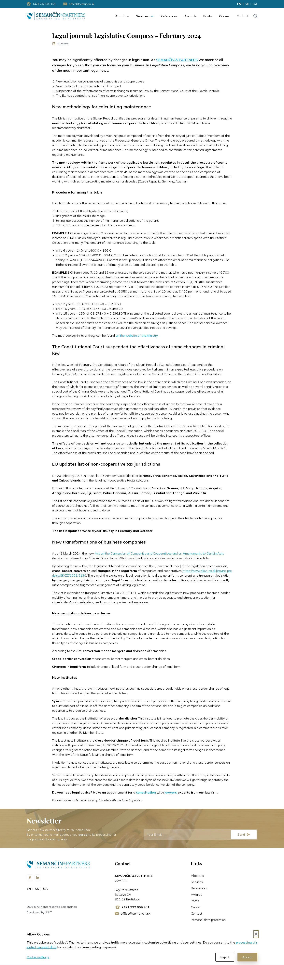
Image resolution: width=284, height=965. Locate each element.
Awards (190, 16)
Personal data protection (208, 920)
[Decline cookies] (256, 934)
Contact (242, 16)
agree (83, 835)
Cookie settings (38, 957)
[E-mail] (200, 834)
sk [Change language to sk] (247, 4)
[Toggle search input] (255, 16)
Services (142, 16)
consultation (146, 793)
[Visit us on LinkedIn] (37, 877)
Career (224, 16)
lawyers (170, 793)
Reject (224, 957)
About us (122, 16)
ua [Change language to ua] (255, 4)
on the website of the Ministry (137, 336)
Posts (207, 16)
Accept (247, 957)
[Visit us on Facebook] (30, 877)
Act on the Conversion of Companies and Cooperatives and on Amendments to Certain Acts (159, 554)
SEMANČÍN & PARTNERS (177, 60)
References (169, 16)
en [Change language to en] (239, 4)
